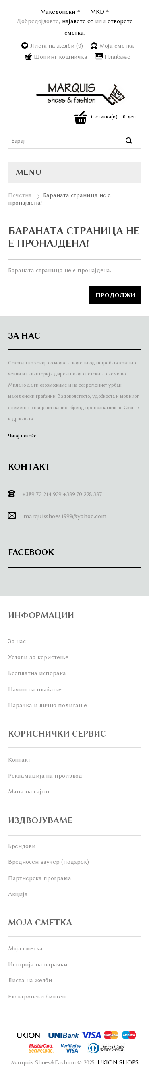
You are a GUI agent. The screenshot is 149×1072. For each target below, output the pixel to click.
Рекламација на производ (45, 775)
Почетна (20, 195)
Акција (18, 894)
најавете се (77, 21)
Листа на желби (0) (56, 45)
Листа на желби (30, 980)
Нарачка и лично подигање (47, 705)
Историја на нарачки (38, 964)
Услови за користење (38, 657)
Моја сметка (116, 45)
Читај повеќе (22, 436)
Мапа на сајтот (29, 791)
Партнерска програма (39, 878)
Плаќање (117, 56)
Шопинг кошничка (60, 56)
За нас (17, 641)
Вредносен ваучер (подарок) (48, 861)
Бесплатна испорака (37, 673)
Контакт (19, 759)
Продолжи (115, 295)
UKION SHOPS (118, 1062)
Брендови (22, 845)
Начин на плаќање (35, 689)
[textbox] (67, 141)
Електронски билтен (37, 996)
